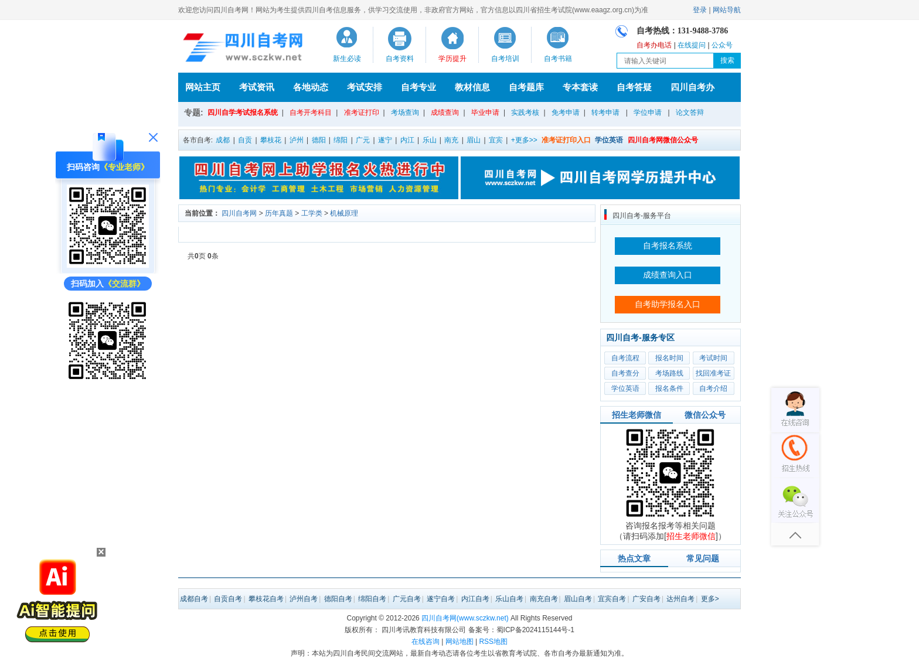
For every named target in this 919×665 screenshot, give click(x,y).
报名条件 (669, 388)
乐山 (430, 140)
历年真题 (279, 213)
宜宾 (496, 140)
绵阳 (340, 140)
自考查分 (625, 373)
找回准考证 (713, 373)
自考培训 (505, 58)
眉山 (474, 140)
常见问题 (702, 558)
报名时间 (669, 358)
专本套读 (580, 87)
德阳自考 (338, 599)
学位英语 (625, 388)
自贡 (245, 140)
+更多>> (524, 140)
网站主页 (202, 87)
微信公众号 (705, 415)
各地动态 (310, 87)
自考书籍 (558, 58)
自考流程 (625, 358)
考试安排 (364, 87)
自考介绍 (713, 388)
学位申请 (648, 112)
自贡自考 (228, 599)
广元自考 (407, 599)
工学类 (311, 213)
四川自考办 (692, 87)
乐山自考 (509, 599)
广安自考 (646, 599)
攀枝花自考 (266, 599)
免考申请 (566, 112)
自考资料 (400, 58)
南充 (451, 140)
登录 (700, 10)
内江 (407, 140)
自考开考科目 (311, 112)
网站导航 (727, 10)
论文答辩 (690, 112)
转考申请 (605, 112)
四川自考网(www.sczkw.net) (465, 618)
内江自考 (475, 599)
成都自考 (194, 599)
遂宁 (385, 140)
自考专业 (418, 87)
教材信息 (472, 87)
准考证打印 (361, 112)
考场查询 (405, 112)
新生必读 (347, 58)
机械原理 (344, 213)
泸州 (297, 140)
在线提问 (692, 45)
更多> (710, 599)
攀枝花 (270, 140)
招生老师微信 (636, 415)
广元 (363, 140)
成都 (223, 140)
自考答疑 (634, 87)
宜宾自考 (612, 599)
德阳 (319, 140)
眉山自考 (578, 599)
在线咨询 (425, 641)
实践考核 (525, 112)
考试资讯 (256, 87)
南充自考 (544, 599)
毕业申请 (485, 112)
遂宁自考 (441, 599)
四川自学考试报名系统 (242, 112)
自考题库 (526, 87)
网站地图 (459, 641)
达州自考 (680, 599)
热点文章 (634, 558)
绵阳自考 (372, 599)
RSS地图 (493, 641)
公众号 (722, 45)
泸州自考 (304, 599)
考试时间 (713, 358)
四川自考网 (239, 213)
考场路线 (669, 373)
